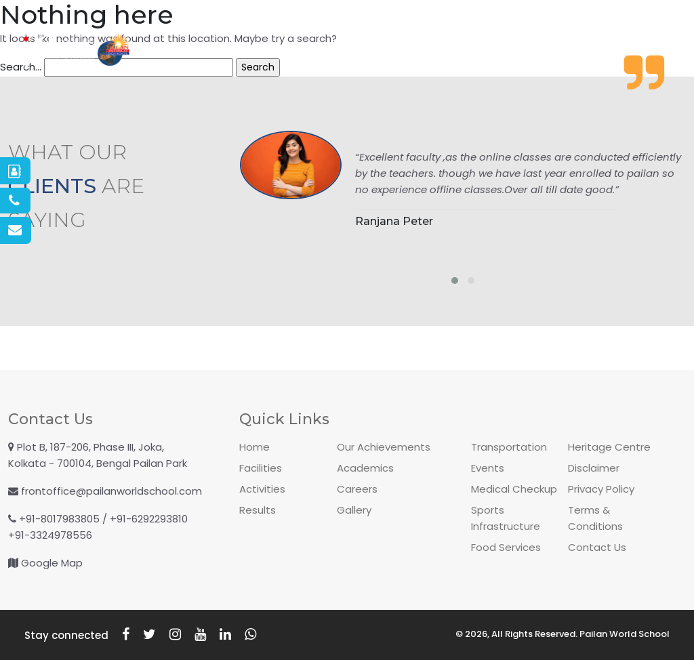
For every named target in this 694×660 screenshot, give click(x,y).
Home (254, 447)
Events (487, 468)
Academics (472, 51)
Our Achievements (383, 447)
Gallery (633, 51)
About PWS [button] (192, 51)
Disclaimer (593, 468)
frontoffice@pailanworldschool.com (111, 491)
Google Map (52, 563)
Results (257, 510)
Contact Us (597, 547)
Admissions (296, 51)
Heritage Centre (609, 447)
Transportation (509, 447)
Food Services (506, 547)
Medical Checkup (514, 489)
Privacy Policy (601, 489)
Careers (357, 489)
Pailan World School (624, 633)
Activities (384, 51)
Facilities (558, 51)
